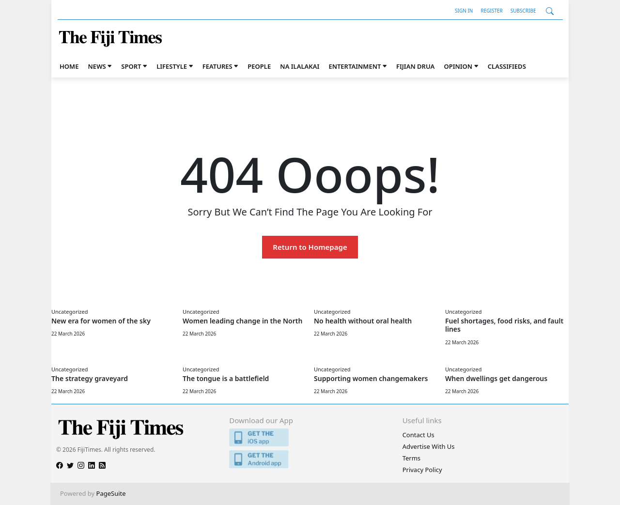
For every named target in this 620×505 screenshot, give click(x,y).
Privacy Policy (422, 469)
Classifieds (507, 66)
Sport (131, 66)
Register (491, 10)
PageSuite (111, 493)
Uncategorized (69, 311)
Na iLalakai (299, 66)
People (259, 66)
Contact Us (418, 434)
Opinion (458, 66)
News (97, 66)
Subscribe (523, 10)
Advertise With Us (429, 446)
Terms (411, 458)
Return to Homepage (310, 247)
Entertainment (354, 66)
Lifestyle (171, 66)
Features (217, 66)
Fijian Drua (415, 66)
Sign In (464, 10)
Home (69, 66)
